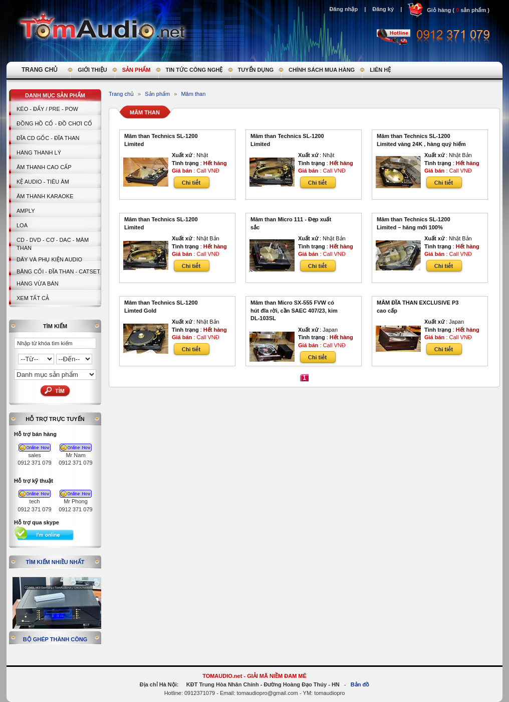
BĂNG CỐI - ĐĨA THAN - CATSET (58, 271)
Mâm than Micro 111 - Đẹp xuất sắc (290, 223)
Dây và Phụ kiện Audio (49, 259)
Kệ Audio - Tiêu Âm (43, 182)
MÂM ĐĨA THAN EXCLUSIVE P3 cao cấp (417, 307)
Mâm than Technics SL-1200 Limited (161, 140)
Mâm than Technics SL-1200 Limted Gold (161, 307)
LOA (22, 225)
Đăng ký (383, 9)
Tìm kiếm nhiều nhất (55, 562)
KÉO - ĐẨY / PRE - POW (47, 109)
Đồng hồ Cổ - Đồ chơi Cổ (54, 123)
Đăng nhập (343, 9)
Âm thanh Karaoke (45, 196)
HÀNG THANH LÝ (39, 153)
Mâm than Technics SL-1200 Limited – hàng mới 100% (413, 223)
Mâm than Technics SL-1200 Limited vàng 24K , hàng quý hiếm (421, 140)
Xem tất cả (33, 298)
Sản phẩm (157, 94)
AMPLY (26, 211)
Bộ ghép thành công (55, 639)
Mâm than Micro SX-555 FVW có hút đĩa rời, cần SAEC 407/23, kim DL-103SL (294, 310)
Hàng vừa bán (38, 283)
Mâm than (193, 94)
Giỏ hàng (439, 10)
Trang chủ (121, 94)
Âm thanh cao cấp (44, 167)
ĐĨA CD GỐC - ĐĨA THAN (48, 138)
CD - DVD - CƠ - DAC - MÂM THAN (53, 244)
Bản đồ (360, 684)
